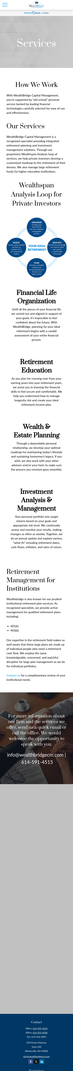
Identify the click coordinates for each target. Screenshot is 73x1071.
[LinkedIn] (42, 1061)
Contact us (13, 675)
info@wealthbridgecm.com (36, 1056)
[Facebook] (30, 1061)
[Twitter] (36, 1061)
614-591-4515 (40, 1028)
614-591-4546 (40, 1032)
